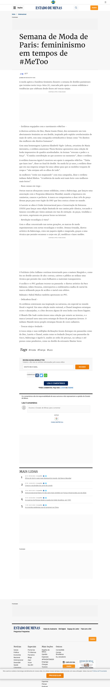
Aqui (29, 660)
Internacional (22, 14)
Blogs (30, 657)
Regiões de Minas (45, 651)
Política (16, 652)
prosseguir (55, 675)
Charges (45, 664)
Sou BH (30, 665)
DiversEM (17, 663)
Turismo (45, 667)
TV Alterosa (32, 652)
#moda (32, 349)
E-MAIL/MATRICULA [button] (57, 422)
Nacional (17, 657)
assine (70, 388)
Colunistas (17, 668)
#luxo (50, 349)
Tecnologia (45, 679)
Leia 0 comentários (56, 383)
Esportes (45, 681)
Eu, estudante (61, 657)
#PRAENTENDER (48, 659)
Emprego (45, 662)
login (62, 388)
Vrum (30, 663)
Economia (17, 655)
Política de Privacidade (99, 671)
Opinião (44, 654)
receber (82, 367)
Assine (94, 7)
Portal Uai (31, 650)
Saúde (16, 665)
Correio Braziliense (60, 653)
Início (13, 14)
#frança (41, 349)
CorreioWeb (60, 650)
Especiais (45, 657)
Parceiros (31, 655)
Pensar (44, 684)
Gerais (16, 650)
